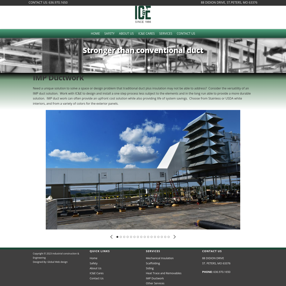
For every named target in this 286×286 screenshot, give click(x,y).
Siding (150, 268)
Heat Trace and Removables (163, 273)
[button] (111, 236)
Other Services (155, 283)
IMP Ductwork (155, 278)
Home (95, 33)
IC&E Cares (146, 33)
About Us (126, 33)
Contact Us (186, 33)
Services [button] (165, 33)
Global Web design (57, 262)
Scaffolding (153, 263)
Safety (109, 33)
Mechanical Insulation (160, 258)
